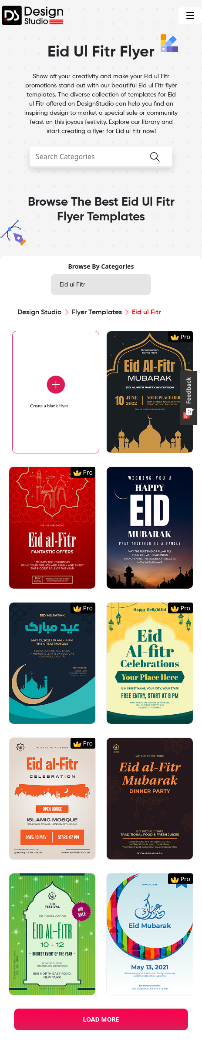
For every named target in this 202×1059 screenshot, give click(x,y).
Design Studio (39, 312)
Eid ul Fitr (72, 284)
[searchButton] (155, 162)
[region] (101, 655)
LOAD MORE (101, 1019)
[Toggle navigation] (190, 15)
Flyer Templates (97, 312)
